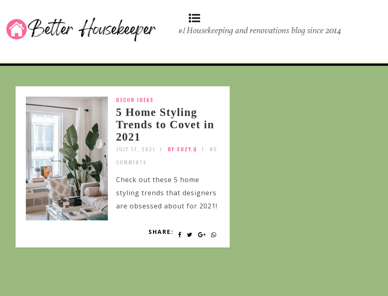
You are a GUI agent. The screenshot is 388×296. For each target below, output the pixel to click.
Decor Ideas (135, 99)
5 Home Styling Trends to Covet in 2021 (165, 124)
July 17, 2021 (135, 149)
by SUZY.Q (182, 149)
